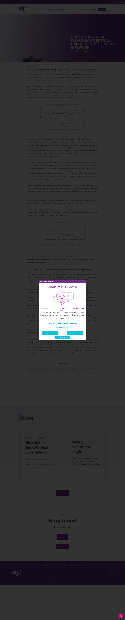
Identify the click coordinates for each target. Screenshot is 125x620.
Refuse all (62, 338)
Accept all (50, 333)
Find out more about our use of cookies (63, 328)
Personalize (75, 333)
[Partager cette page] (120, 615)
